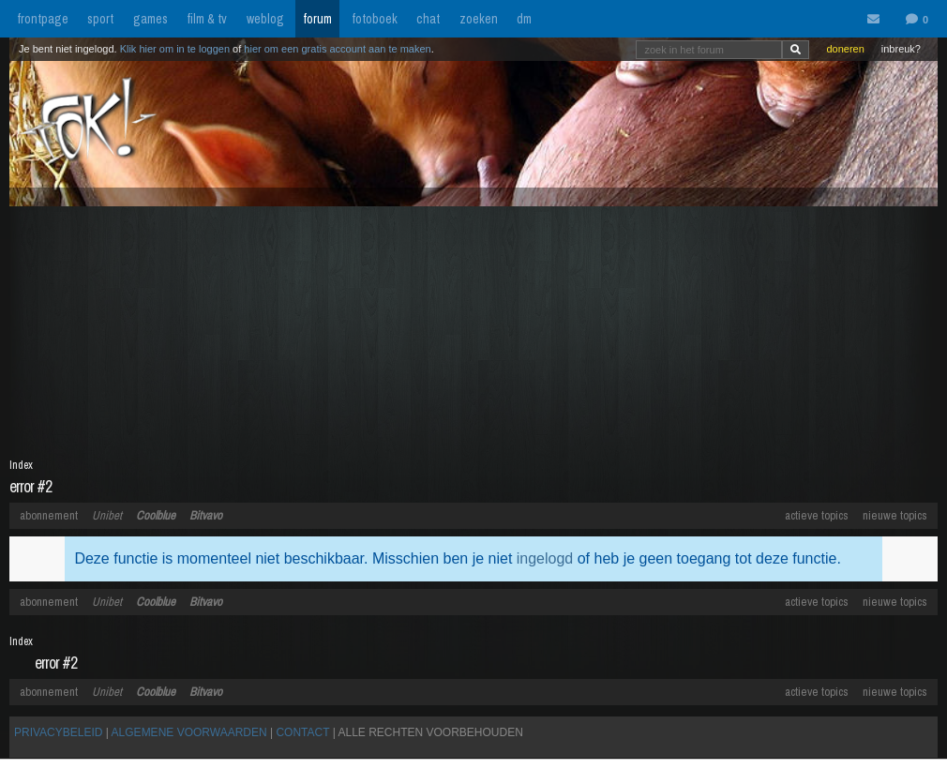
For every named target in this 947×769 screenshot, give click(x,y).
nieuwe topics (895, 515)
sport (100, 18)
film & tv (207, 18)
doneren (845, 48)
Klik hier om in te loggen (175, 48)
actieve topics (817, 515)
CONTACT (302, 732)
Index (21, 465)
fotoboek (375, 18)
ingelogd (545, 558)
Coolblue (155, 515)
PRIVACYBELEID (58, 732)
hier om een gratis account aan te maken (337, 48)
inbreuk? (901, 48)
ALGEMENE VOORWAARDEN (189, 732)
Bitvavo (205, 515)
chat (428, 18)
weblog (265, 18)
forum (317, 18)
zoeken (478, 18)
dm (524, 18)
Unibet (107, 515)
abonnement (49, 515)
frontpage (42, 18)
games (150, 18)
